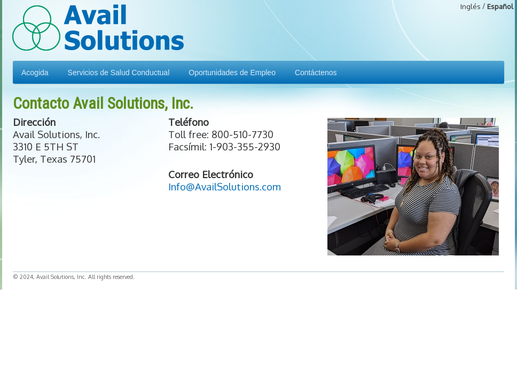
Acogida (35, 72)
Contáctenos (316, 72)
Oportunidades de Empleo (232, 72)
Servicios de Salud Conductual (119, 72)
